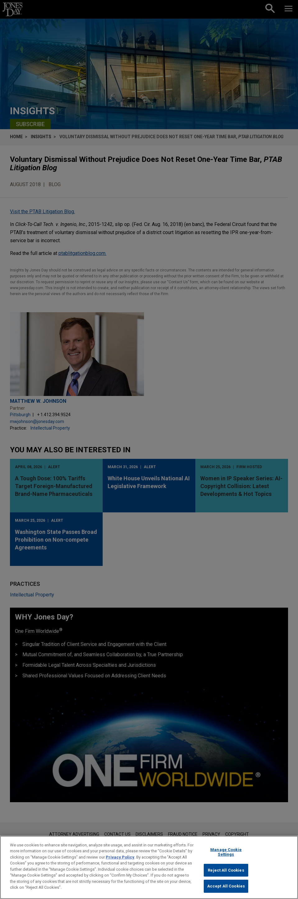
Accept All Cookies (226, 889)
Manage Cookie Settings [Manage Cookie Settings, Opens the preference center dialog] (226, 855)
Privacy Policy (120, 860)
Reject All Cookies (226, 873)
